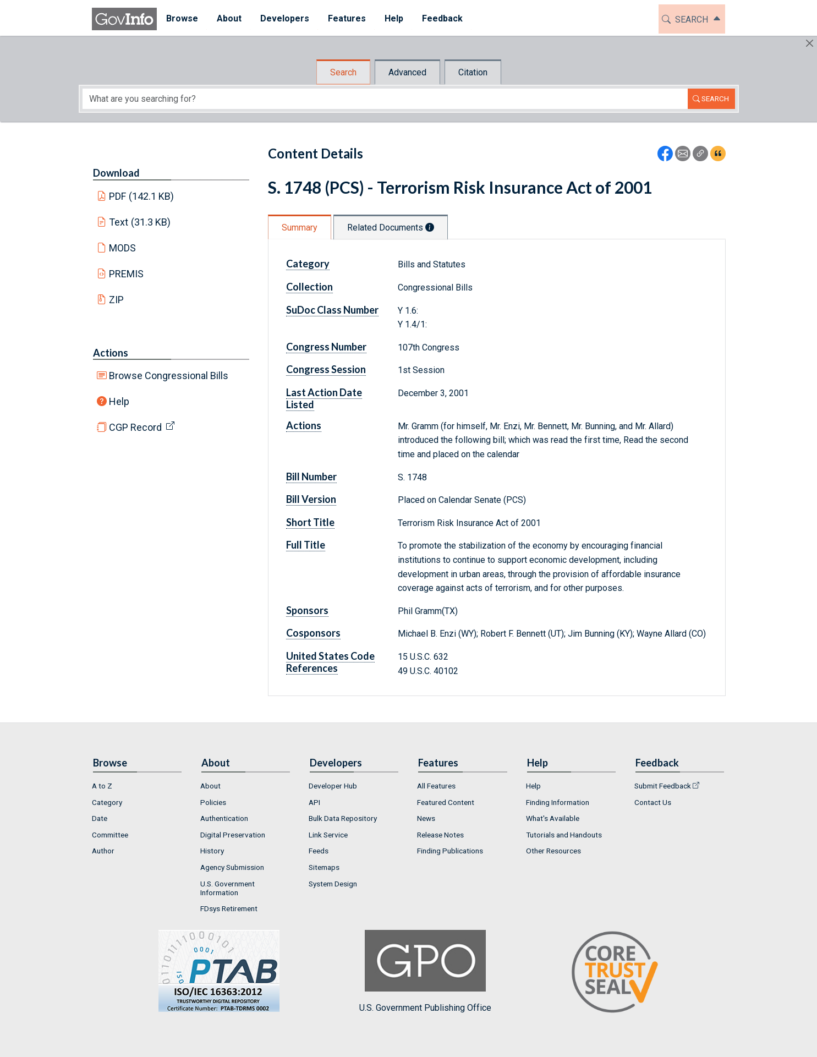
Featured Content (445, 802)
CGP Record (135, 427)
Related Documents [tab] (390, 227)
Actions (110, 353)
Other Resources (553, 850)
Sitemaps (324, 867)
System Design (333, 883)
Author (103, 850)
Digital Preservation (232, 834)
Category (308, 264)
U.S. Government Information (227, 888)
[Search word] (385, 99)
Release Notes (440, 834)
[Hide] (809, 43)
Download (116, 173)
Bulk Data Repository (343, 818)
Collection (309, 287)
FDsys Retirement (228, 908)
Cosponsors (313, 633)
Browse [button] (182, 18)
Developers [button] (284, 18)
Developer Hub (333, 785)
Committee (110, 834)
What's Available (552, 818)
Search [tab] (343, 72)
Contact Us (652, 802)
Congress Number (326, 347)
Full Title (305, 545)
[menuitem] (182, 19)
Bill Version (311, 499)
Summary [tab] (299, 227)
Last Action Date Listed (324, 398)
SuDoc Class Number (332, 310)
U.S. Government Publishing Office (425, 971)
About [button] (229, 18)
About (210, 785)
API (314, 802)
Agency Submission (232, 867)
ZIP (116, 299)
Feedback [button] (442, 18)
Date (99, 818)
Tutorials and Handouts (564, 834)
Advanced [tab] (407, 72)
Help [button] (394, 18)
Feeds (318, 850)
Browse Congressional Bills (168, 375)
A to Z (102, 785)
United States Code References (330, 662)
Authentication (224, 818)
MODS (122, 248)
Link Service (328, 834)
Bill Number (311, 476)
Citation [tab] (472, 72)
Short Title (310, 522)
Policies (213, 802)
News (426, 818)
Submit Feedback (662, 785)
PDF (141, 196)
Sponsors (307, 610)
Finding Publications (450, 850)
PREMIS (126, 274)
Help (119, 401)
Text (140, 222)
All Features (436, 785)
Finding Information (557, 802)
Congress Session (326, 369)
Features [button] (347, 18)
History (212, 850)
